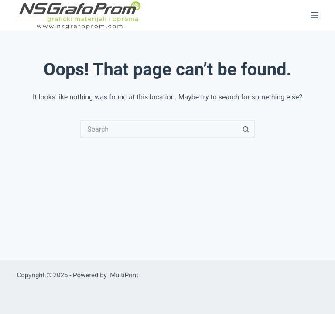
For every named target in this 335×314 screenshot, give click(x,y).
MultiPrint (124, 275)
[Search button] (246, 129)
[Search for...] (158, 129)
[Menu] (314, 15)
